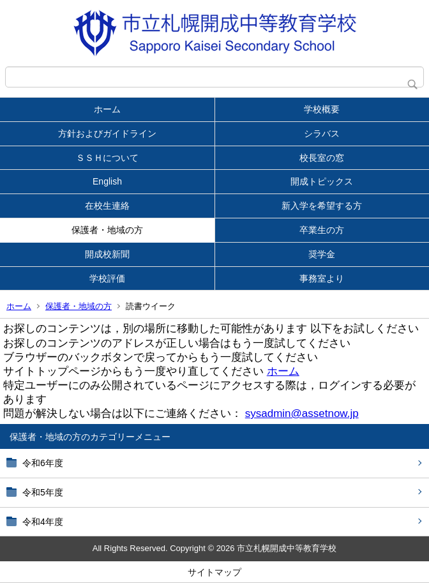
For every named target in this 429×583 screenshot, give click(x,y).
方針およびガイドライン (107, 133)
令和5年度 (42, 492)
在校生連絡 (107, 206)
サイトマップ (214, 572)
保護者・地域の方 (107, 230)
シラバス (322, 133)
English (107, 181)
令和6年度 (42, 463)
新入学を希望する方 (322, 206)
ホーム (107, 109)
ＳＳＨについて (107, 158)
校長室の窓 (321, 158)
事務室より (321, 278)
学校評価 (107, 278)
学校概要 (322, 109)
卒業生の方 (321, 230)
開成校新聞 (107, 254)
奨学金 (321, 254)
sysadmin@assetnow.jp (302, 413)
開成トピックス (321, 181)
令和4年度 (42, 522)
